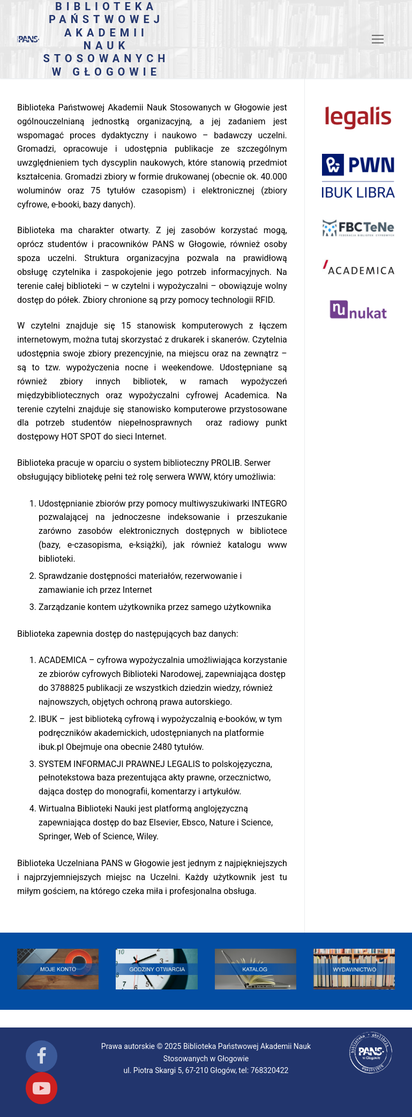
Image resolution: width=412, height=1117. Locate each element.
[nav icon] (378, 39)
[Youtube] (41, 1088)
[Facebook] (41, 1056)
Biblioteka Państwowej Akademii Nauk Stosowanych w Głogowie (106, 39)
